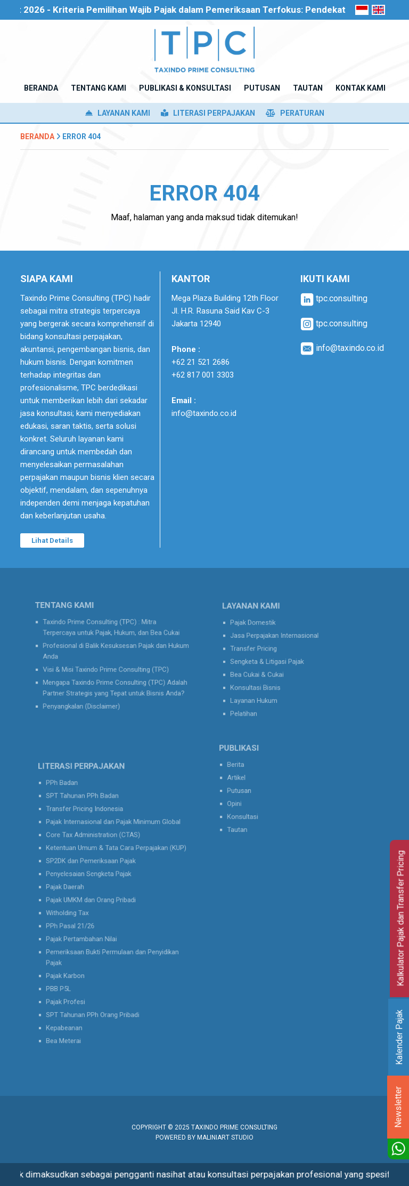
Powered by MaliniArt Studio (204, 1137)
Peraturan (295, 113)
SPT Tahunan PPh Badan (89, 817)
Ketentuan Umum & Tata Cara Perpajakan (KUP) (116, 859)
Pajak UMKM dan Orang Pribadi (96, 900)
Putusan (250, 790)
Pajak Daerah (75, 890)
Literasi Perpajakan (208, 113)
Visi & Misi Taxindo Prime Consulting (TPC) (107, 667)
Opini (246, 801)
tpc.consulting (333, 298)
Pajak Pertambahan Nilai (88, 932)
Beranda (37, 136)
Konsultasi (253, 811)
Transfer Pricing (262, 651)
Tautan (249, 822)
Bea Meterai (74, 1014)
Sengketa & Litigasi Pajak (272, 661)
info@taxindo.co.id (203, 413)
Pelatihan (254, 703)
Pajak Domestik (261, 630)
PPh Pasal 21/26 (79, 921)
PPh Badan (72, 807)
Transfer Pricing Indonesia (90, 827)
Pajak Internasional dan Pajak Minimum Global (113, 838)
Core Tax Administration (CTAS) (97, 848)
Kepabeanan (74, 1003)
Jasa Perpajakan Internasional (278, 640)
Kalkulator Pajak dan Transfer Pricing (401, 919)
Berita (248, 769)
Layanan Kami (117, 113)
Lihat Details (52, 540)
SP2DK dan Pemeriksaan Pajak (96, 869)
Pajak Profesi (75, 982)
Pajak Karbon (75, 961)
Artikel (248, 779)
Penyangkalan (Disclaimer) (88, 696)
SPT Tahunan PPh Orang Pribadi (97, 993)
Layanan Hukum (262, 693)
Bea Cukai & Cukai (264, 672)
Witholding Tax (77, 911)
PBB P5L (70, 971)
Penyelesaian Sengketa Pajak (94, 880)
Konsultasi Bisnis (263, 682)
